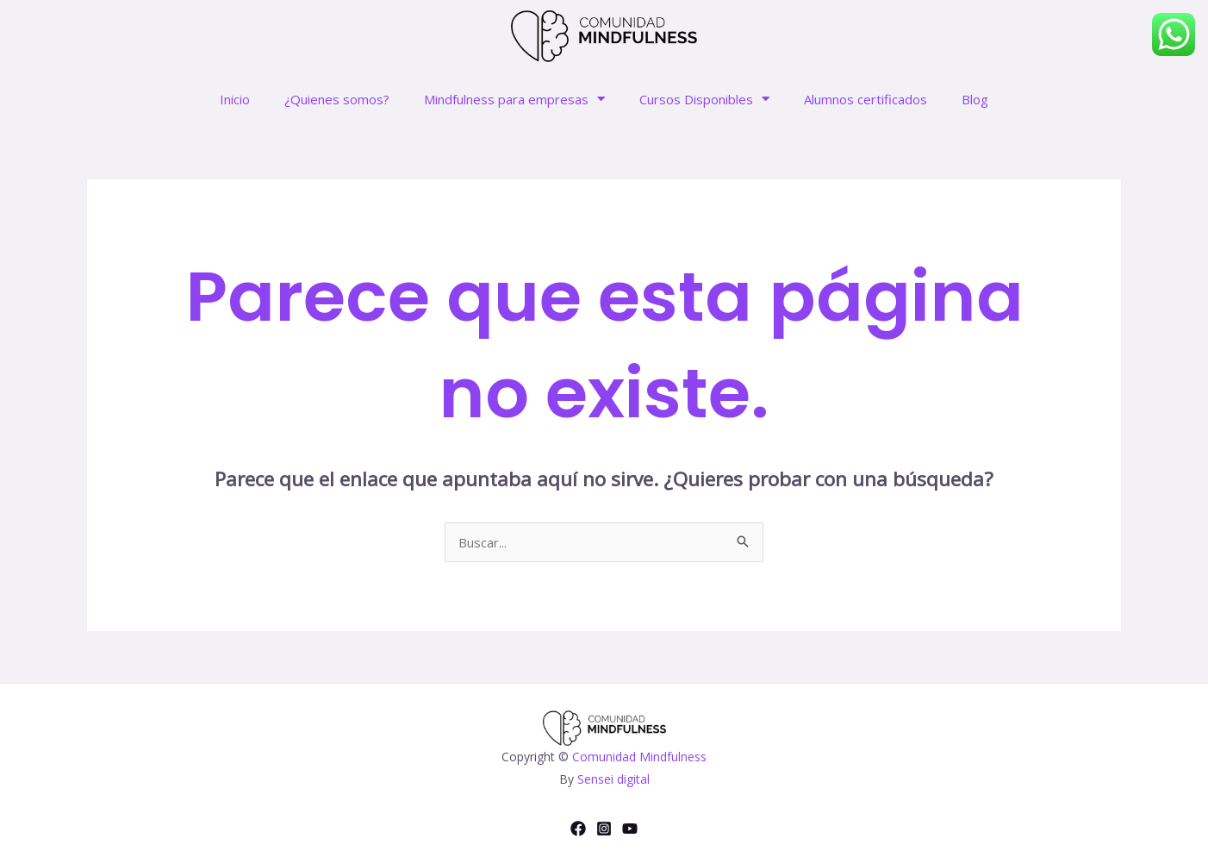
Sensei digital (613, 779)
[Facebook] (578, 828)
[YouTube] (630, 828)
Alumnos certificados (865, 99)
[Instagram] (604, 828)
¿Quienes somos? (336, 99)
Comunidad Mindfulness (639, 756)
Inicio (235, 99)
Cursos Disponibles (704, 99)
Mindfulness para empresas (514, 99)
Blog (975, 99)
